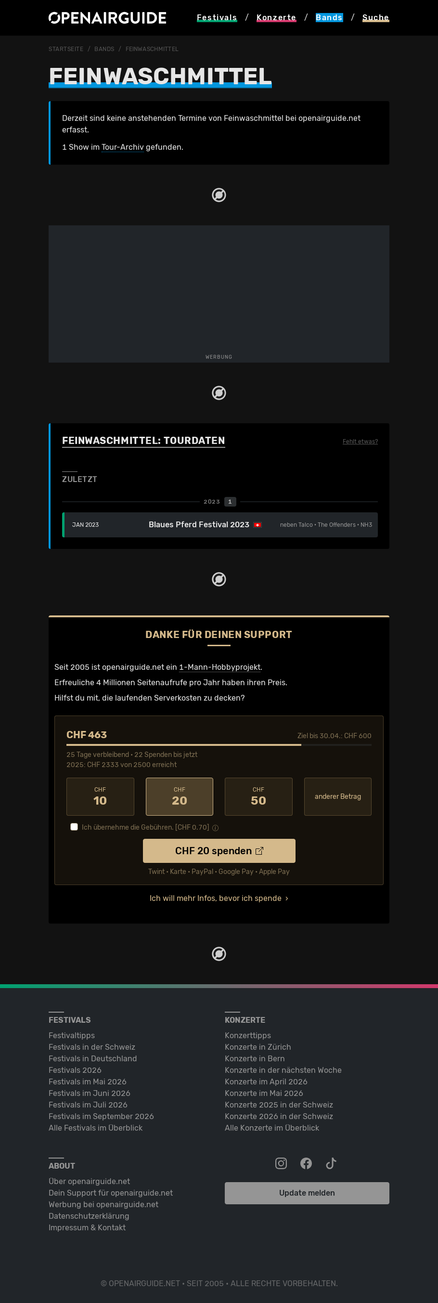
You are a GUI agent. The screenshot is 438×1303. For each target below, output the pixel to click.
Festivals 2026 (75, 1070)
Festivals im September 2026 (101, 1116)
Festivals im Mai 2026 (88, 1081)
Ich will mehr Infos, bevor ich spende (216, 898)
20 (179, 797)
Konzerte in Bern (255, 1058)
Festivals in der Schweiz (92, 1047)
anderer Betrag (338, 797)
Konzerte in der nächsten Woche (283, 1070)
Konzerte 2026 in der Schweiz (279, 1116)
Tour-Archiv (123, 147)
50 (258, 797)
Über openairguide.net (89, 1181)
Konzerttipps (248, 1035)
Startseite (66, 49)
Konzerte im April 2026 (266, 1081)
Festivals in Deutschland (93, 1058)
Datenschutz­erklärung (89, 1216)
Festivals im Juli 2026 (88, 1104)
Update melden (307, 1193)
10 (100, 797)
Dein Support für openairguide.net (111, 1193)
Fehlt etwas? (360, 441)
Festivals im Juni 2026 (89, 1093)
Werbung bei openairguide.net (103, 1204)
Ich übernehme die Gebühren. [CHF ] (145, 827)
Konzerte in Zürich (258, 1047)
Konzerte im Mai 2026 (264, 1093)
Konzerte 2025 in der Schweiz (279, 1104)
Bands (104, 49)
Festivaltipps (72, 1035)
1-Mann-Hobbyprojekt (219, 667)
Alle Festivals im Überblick (95, 1128)
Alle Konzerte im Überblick (272, 1128)
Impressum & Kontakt (87, 1227)
